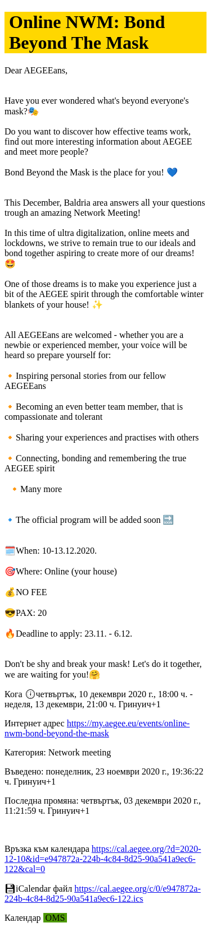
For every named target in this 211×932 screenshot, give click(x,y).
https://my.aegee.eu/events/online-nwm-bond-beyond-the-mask (97, 728)
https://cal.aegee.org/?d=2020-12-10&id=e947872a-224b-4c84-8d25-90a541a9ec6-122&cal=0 (103, 859)
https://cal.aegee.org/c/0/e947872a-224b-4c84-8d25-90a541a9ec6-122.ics (103, 893)
